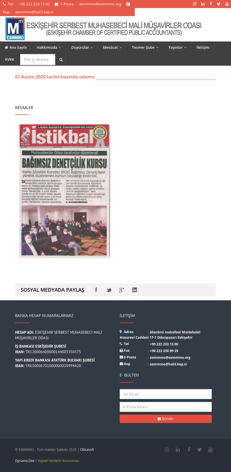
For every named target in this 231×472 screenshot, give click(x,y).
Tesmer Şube (146, 47)
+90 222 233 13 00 (164, 344)
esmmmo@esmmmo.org (170, 357)
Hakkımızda (50, 47)
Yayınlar (179, 47)
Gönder (166, 418)
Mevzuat (113, 47)
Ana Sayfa (16, 47)
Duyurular (83, 47)
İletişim (203, 47)
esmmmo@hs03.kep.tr (168, 364)
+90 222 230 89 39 (164, 350)
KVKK (9, 59)
